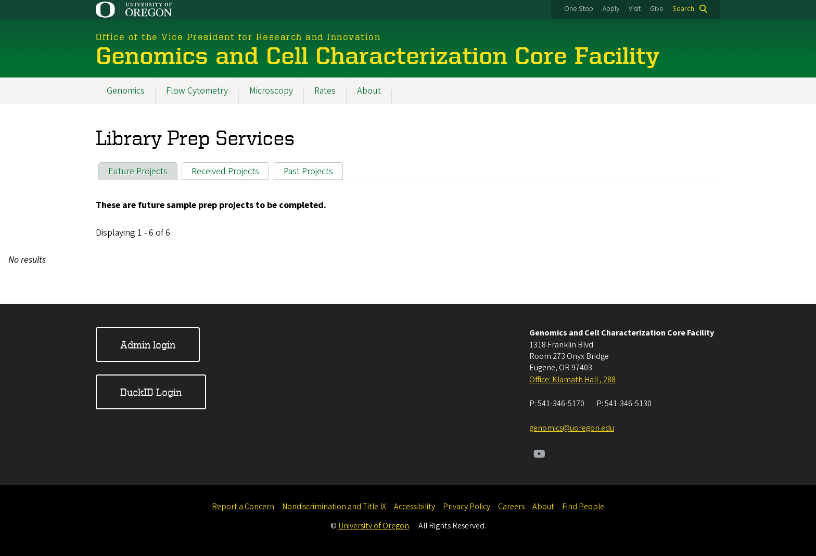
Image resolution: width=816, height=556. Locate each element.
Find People (583, 506)
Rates (325, 90)
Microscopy (271, 90)
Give (657, 9)
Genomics (126, 90)
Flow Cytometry (197, 90)
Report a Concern (243, 506)
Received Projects (225, 171)
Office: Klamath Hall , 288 (572, 379)
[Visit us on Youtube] (539, 455)
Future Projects (138, 171)
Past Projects (308, 171)
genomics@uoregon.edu (571, 428)
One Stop (578, 9)
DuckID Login (151, 392)
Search (683, 9)
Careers (511, 506)
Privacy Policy (466, 506)
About (369, 90)
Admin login (147, 345)
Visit (635, 9)
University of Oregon (373, 526)
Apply (611, 9)
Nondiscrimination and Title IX (334, 506)
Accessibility (414, 506)
